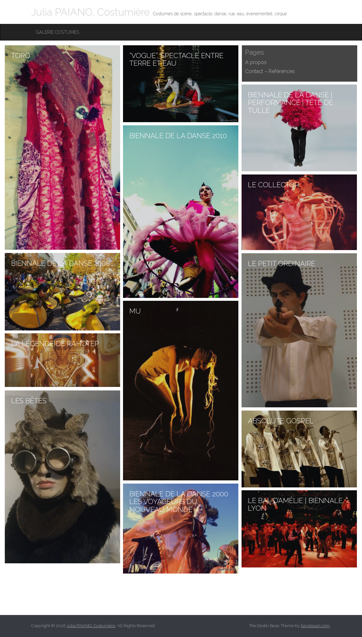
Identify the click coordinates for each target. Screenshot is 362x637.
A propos (256, 62)
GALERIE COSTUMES (57, 32)
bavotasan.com (315, 625)
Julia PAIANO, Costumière (90, 12)
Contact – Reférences (270, 71)
